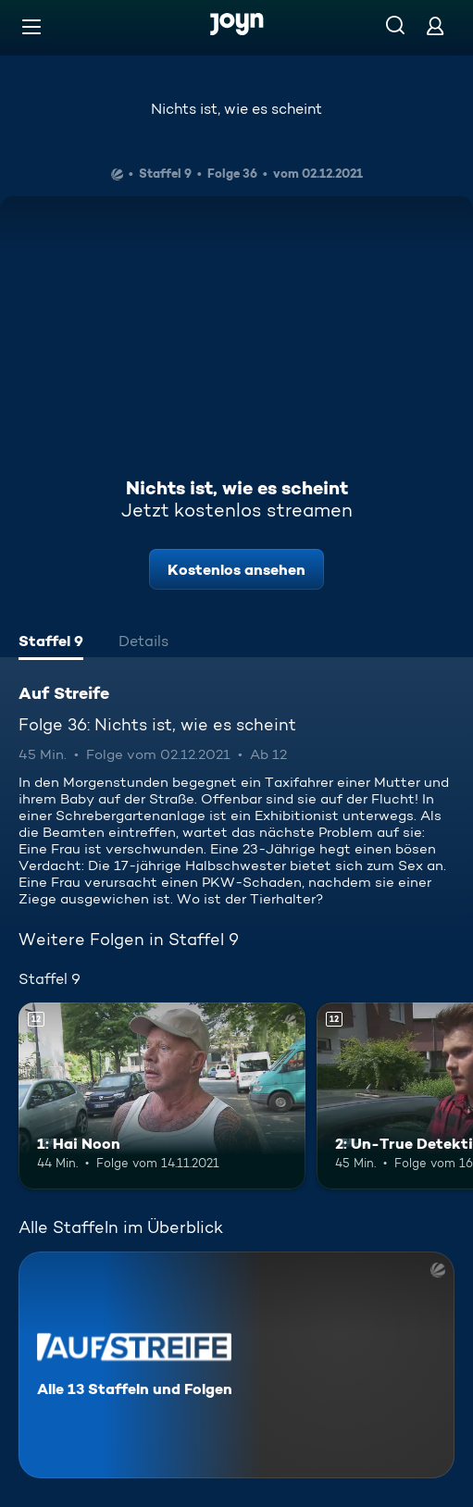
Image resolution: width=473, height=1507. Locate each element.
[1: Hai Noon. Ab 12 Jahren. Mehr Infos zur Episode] (162, 1096)
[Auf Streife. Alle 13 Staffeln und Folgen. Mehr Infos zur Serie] (236, 1365)
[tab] (51, 643)
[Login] (435, 25)
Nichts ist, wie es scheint (236, 109)
